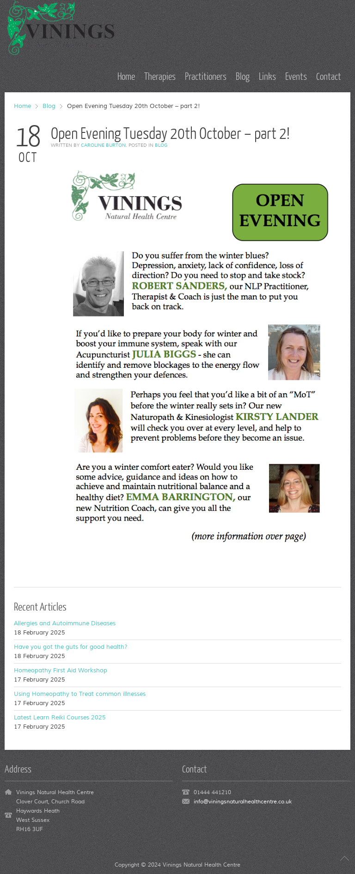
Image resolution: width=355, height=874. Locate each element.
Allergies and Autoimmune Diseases (65, 623)
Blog (49, 106)
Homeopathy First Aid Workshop (60, 670)
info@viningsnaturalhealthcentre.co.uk (243, 801)
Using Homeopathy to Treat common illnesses (80, 694)
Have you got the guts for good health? (71, 647)
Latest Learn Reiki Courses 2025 (60, 717)
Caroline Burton (103, 145)
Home (22, 106)
